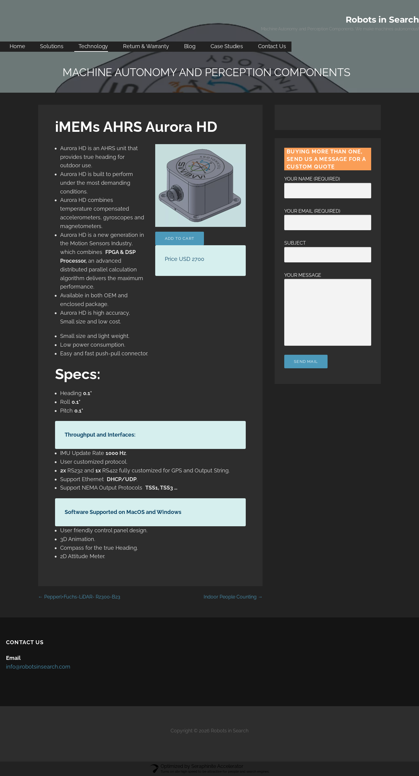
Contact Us (272, 46)
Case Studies (227, 46)
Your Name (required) (327, 184)
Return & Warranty (146, 46)
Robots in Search (382, 19)
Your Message (327, 279)
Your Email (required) (327, 217)
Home (17, 46)
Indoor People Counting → (233, 597)
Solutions (51, 46)
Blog (190, 46)
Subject (327, 249)
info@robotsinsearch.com (38, 666)
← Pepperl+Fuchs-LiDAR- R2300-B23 (79, 597)
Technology (93, 46)
